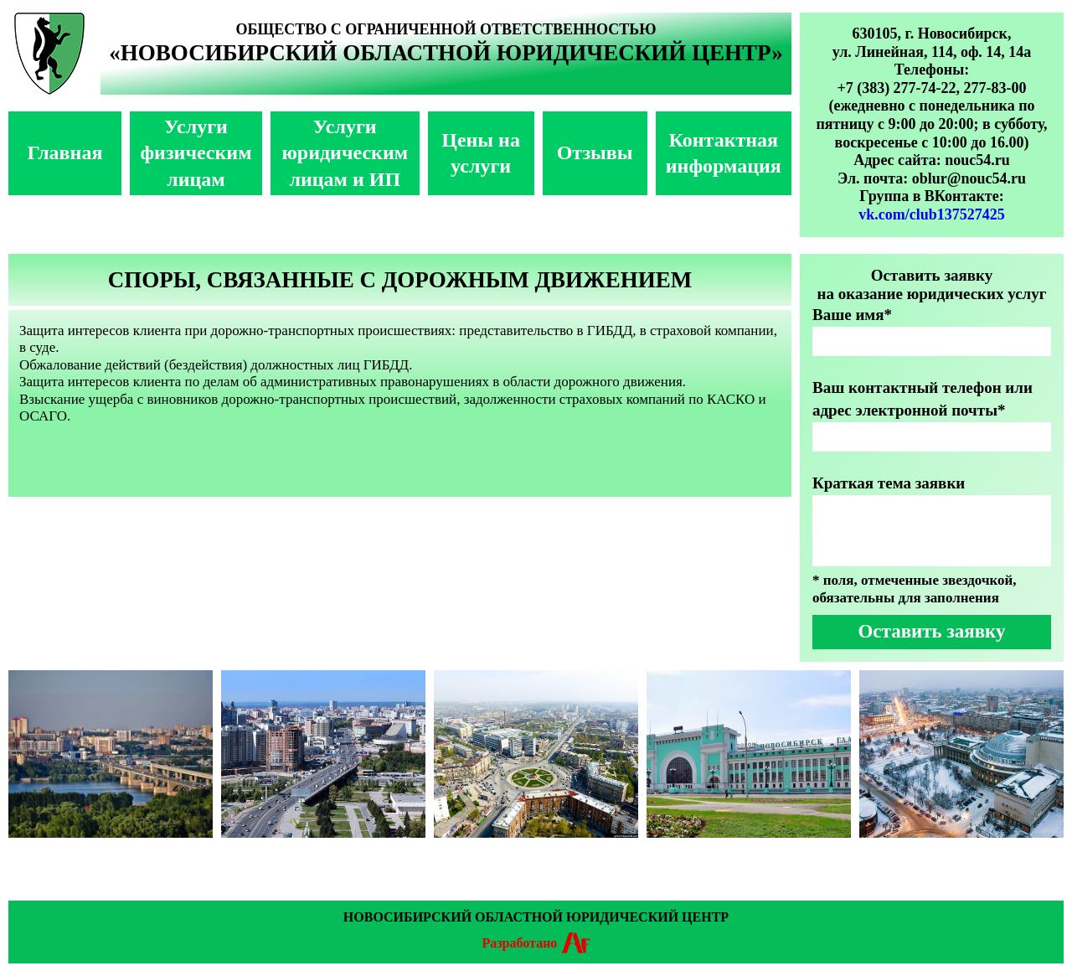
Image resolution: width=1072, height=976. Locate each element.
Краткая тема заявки (888, 483)
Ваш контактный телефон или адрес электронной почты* (922, 399)
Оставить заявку (931, 631)
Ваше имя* (852, 314)
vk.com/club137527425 (931, 214)
